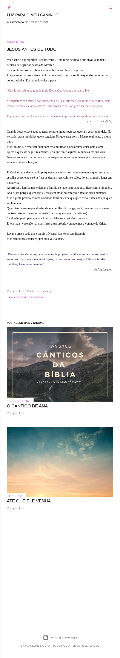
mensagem (36, 296)
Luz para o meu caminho (32, 15)
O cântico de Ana (27, 406)
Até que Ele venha (29, 501)
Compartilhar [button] (15, 291)
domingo (21, 296)
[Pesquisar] (110, 7)
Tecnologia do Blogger (60, 637)
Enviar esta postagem (40, 291)
